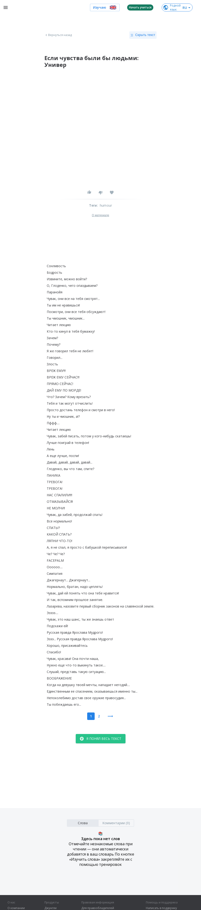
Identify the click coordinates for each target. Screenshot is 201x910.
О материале (100, 215)
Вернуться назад (58, 35)
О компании (16, 908)
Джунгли (50, 908)
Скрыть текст (143, 35)
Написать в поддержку (161, 908)
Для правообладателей (97, 908)
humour (106, 205)
